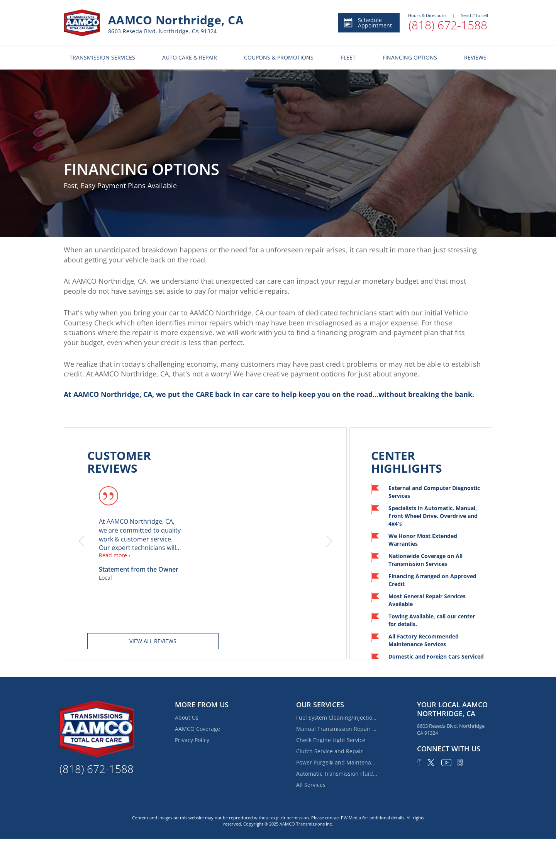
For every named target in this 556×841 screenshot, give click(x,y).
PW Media (351, 818)
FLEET (348, 57)
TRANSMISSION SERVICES (102, 57)
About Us (186, 717)
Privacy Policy (192, 740)
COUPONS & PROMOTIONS (279, 57)
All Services (310, 784)
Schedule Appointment (367, 22)
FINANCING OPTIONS (410, 57)
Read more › (114, 555)
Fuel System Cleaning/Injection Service (336, 717)
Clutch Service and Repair (329, 751)
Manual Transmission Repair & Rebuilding (336, 728)
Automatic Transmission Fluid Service (336, 773)
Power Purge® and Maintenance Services (336, 762)
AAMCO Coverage (197, 728)
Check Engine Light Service (330, 740)
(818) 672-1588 (448, 25)
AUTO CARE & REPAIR (189, 57)
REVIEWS (475, 57)
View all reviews (152, 641)
